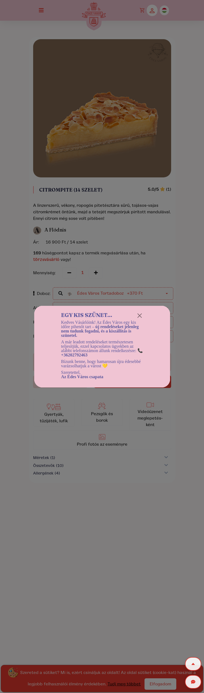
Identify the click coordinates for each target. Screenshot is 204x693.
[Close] (139, 315)
